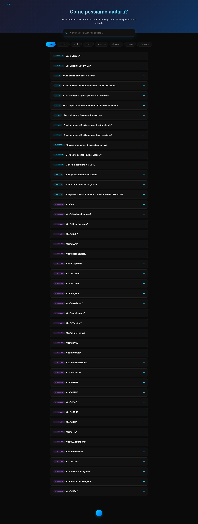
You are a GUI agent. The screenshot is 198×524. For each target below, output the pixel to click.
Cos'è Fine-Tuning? (69, 333)
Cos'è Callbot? (67, 283)
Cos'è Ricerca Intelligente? (73, 481)
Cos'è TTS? (65, 432)
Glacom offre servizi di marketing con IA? (80, 145)
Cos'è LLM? (65, 244)
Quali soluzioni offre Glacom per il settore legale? (82, 125)
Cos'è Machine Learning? (72, 214)
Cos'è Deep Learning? (70, 224)
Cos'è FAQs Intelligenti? (71, 471)
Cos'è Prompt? (67, 353)
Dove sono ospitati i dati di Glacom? (77, 155)
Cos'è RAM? (65, 392)
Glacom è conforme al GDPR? (74, 165)
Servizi (76, 44)
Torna (6, 4)
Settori (88, 44)
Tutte (51, 44)
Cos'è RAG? (65, 343)
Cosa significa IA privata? (72, 66)
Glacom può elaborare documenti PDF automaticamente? (86, 105)
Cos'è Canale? (67, 461)
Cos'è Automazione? (70, 442)
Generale (63, 44)
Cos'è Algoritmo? (68, 264)
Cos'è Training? (67, 323)
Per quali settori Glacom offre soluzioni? (78, 115)
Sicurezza (116, 44)
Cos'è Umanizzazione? (71, 362)
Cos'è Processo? (68, 452)
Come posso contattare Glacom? (75, 174)
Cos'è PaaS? (66, 402)
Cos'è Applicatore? (69, 313)
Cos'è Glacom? (67, 56)
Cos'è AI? (64, 204)
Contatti (130, 44)
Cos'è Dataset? (67, 372)
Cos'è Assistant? (68, 303)
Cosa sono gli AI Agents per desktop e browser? (82, 95)
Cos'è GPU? (65, 382)
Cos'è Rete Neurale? (69, 254)
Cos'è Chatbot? (67, 273)
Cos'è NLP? (65, 234)
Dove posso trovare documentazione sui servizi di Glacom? (88, 194)
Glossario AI (144, 44)
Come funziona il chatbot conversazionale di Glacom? (84, 85)
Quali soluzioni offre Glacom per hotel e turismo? (82, 135)
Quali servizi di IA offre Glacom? (74, 76)
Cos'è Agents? (67, 293)
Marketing (102, 44)
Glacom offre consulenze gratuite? (76, 184)
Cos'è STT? (65, 422)
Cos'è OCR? (65, 412)
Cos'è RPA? (65, 491)
